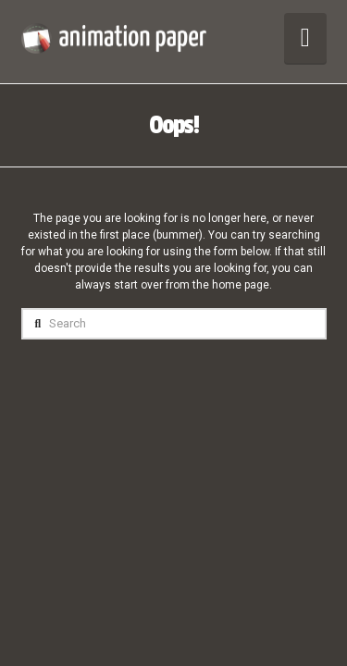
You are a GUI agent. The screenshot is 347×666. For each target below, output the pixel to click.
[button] (305, 38)
